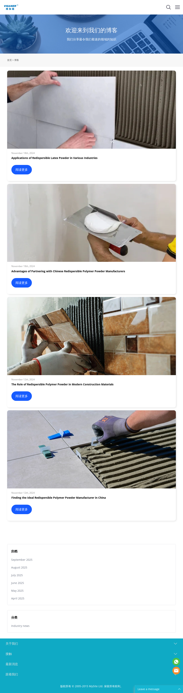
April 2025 (17, 598)
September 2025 (21, 560)
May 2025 (17, 590)
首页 (9, 60)
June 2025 (17, 583)
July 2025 (17, 575)
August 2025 (19, 567)
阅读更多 (21, 169)
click (91, 34)
